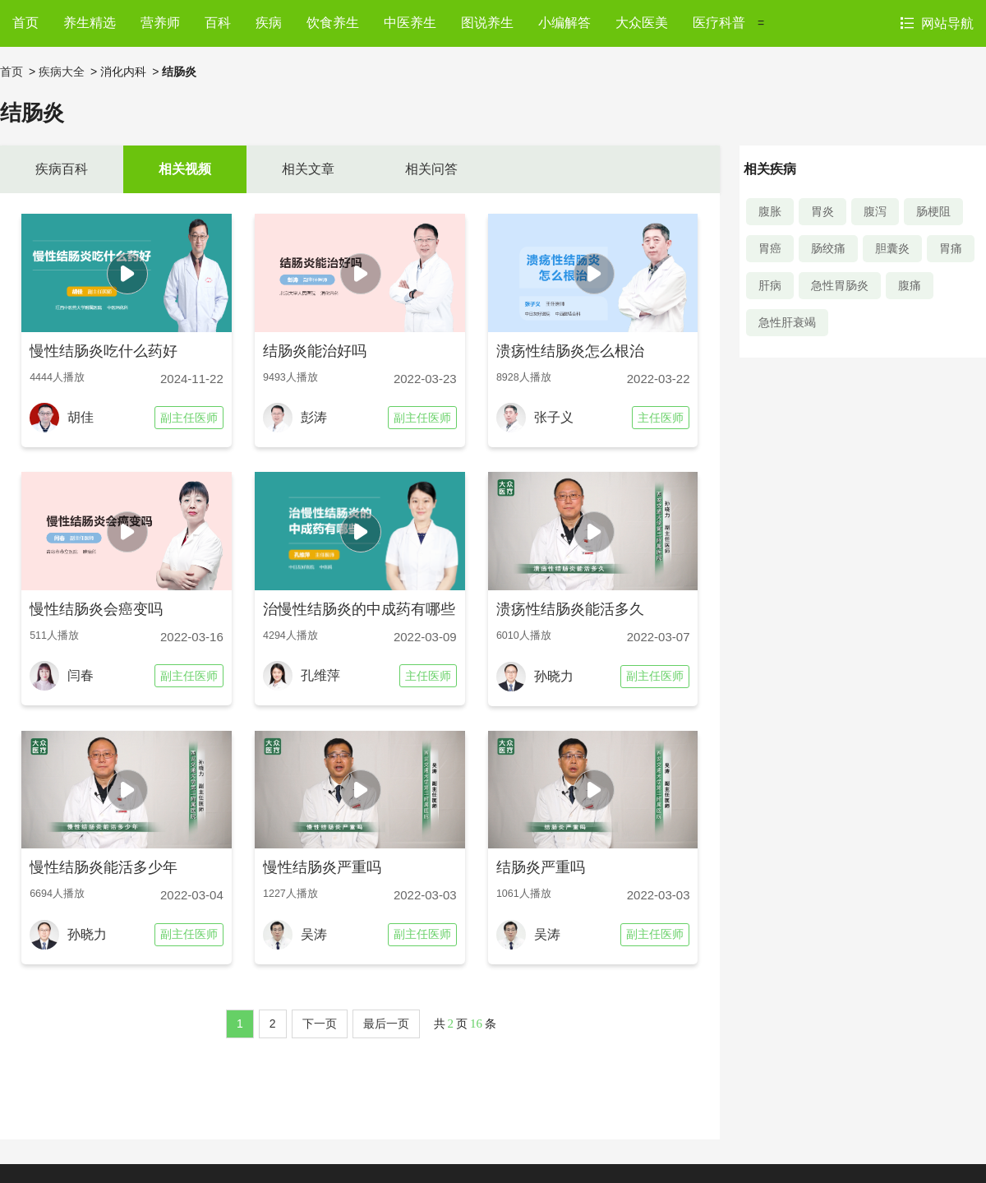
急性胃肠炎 (840, 285)
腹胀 (769, 211)
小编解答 (564, 23)
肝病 (769, 285)
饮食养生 (332, 23)
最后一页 (386, 1023)
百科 (218, 23)
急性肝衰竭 (787, 322)
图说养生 (487, 23)
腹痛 (909, 285)
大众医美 (641, 23)
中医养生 (410, 23)
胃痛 (950, 248)
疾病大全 (62, 71)
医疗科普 (719, 23)
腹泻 (875, 211)
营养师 (160, 23)
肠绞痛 (828, 248)
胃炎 (822, 211)
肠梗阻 (933, 211)
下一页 (319, 1023)
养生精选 (89, 23)
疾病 (269, 23)
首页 (25, 23)
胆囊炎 (892, 248)
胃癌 (769, 248)
